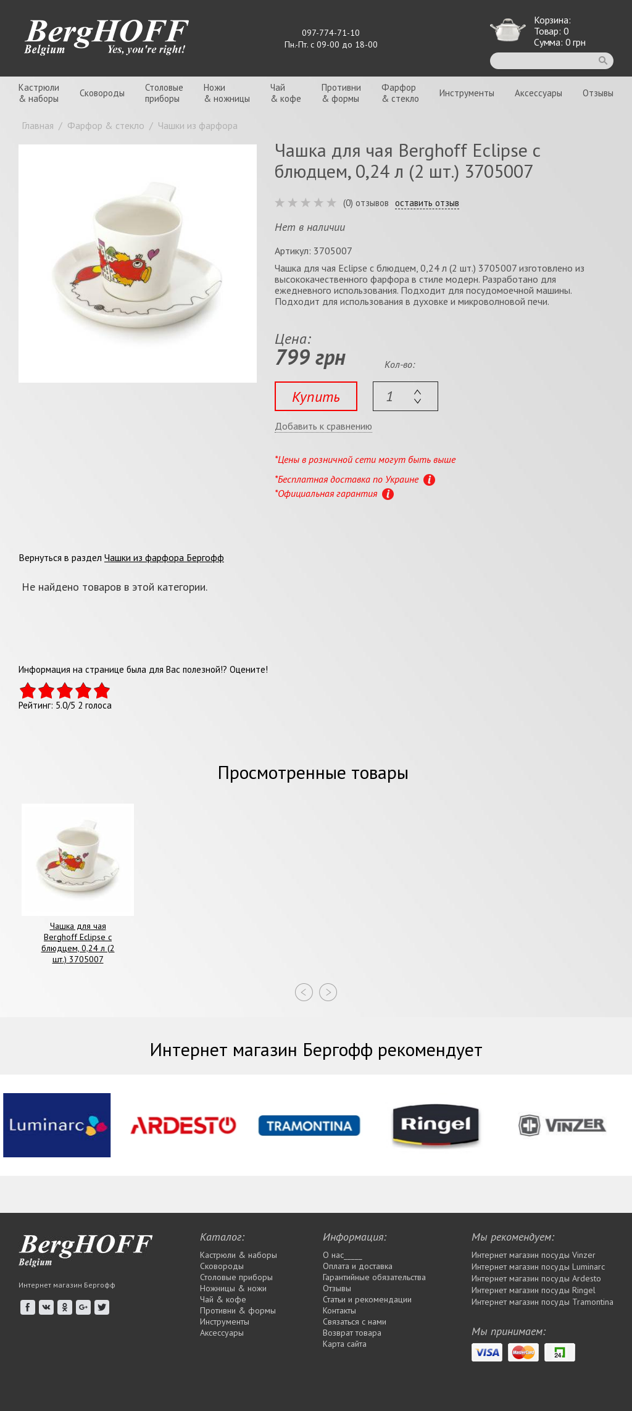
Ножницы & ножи (233, 1288)
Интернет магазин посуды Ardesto (536, 1278)
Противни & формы (238, 1310)
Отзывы (598, 93)
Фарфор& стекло (400, 92)
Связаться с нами (354, 1321)
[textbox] (405, 396)
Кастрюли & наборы (238, 1254)
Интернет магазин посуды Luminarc (538, 1266)
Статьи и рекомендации (367, 1299)
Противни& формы (341, 92)
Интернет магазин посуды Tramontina (542, 1301)
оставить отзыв (427, 203)
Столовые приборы (236, 1277)
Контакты (339, 1310)
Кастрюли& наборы (39, 92)
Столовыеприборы (164, 92)
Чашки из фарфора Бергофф (164, 557)
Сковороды (102, 93)
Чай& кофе (285, 92)
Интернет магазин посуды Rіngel (534, 1290)
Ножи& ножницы (227, 92)
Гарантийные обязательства (374, 1277)
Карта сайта (345, 1343)
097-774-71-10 (331, 32)
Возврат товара (352, 1332)
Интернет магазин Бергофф (67, 1284)
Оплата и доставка (358, 1266)
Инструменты (466, 93)
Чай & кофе (223, 1299)
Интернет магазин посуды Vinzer (534, 1254)
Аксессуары (538, 93)
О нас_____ (342, 1254)
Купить (316, 396)
